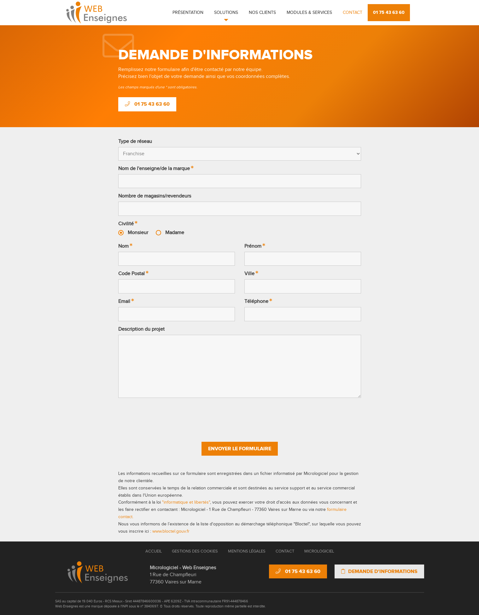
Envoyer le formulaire (239, 449)
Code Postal (131, 274)
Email (124, 302)
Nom (123, 246)
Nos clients (262, 12)
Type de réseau (135, 142)
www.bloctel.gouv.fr (171, 531)
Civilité (126, 224)
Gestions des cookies (195, 551)
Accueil (153, 551)
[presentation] (240, 417)
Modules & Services (309, 12)
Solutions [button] (226, 12)
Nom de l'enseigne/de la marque (154, 169)
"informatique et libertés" (186, 502)
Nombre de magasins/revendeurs (154, 196)
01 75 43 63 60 (389, 12)
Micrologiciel (319, 551)
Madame (174, 233)
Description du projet (141, 329)
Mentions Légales (247, 551)
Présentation (187, 12)
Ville (249, 274)
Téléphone (256, 302)
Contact (352, 12)
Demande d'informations (379, 571)
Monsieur (138, 233)
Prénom (252, 246)
